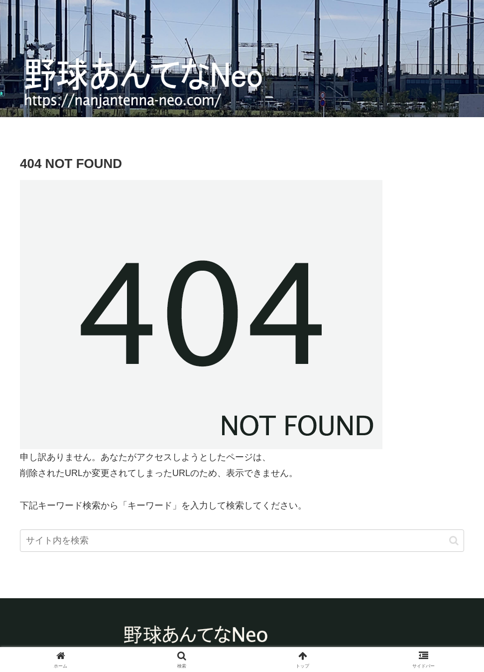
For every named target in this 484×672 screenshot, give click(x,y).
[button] (454, 540)
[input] (242, 540)
